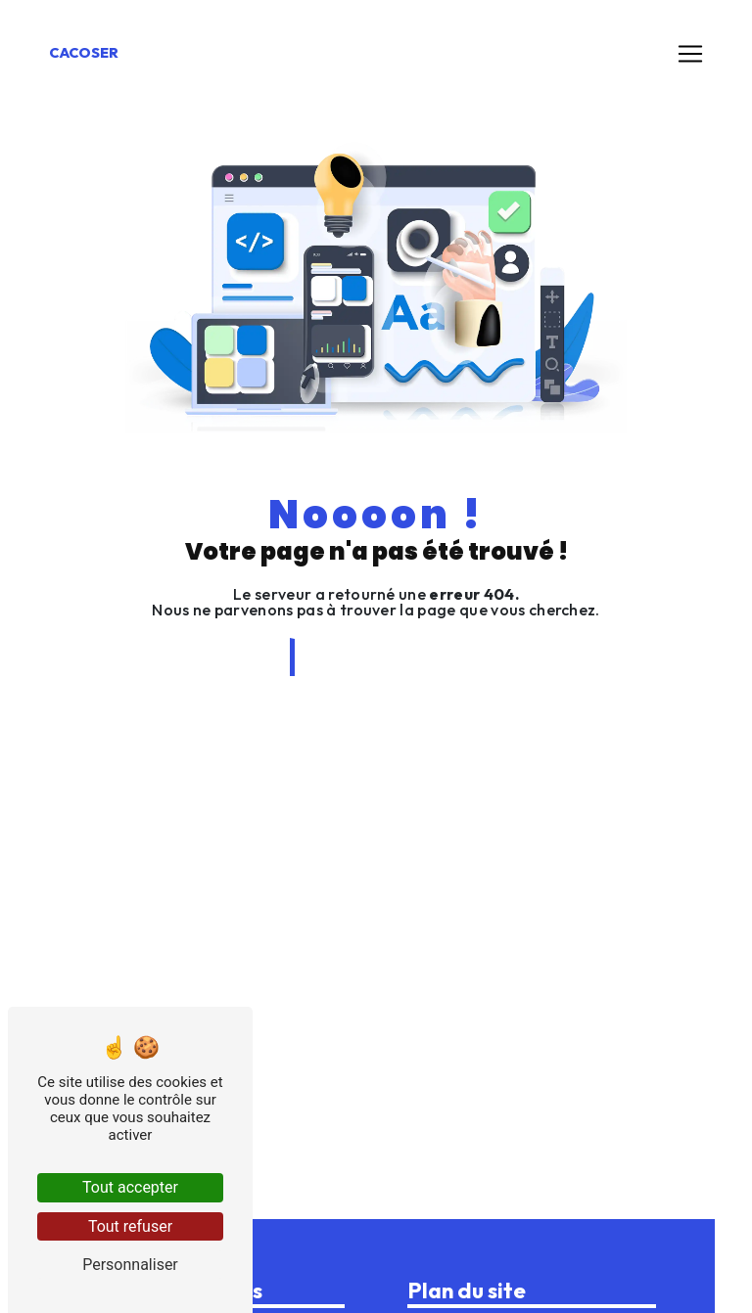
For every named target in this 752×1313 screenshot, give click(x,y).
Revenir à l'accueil (377, 657)
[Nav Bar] (690, 53)
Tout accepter (130, 1187)
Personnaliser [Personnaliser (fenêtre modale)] (130, 1264)
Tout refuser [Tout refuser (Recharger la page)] (130, 1226)
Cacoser (83, 53)
